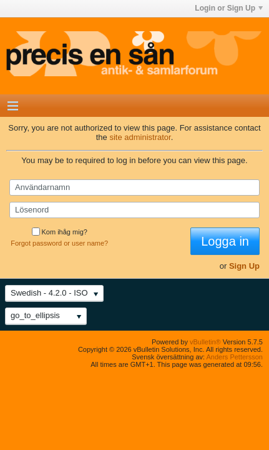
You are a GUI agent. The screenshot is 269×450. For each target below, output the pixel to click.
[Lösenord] (134, 210)
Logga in (225, 241)
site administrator (139, 137)
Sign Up (244, 266)
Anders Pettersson (235, 357)
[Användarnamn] (134, 187)
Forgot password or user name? (59, 243)
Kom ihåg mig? (59, 232)
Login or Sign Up (229, 8)
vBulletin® (205, 342)
